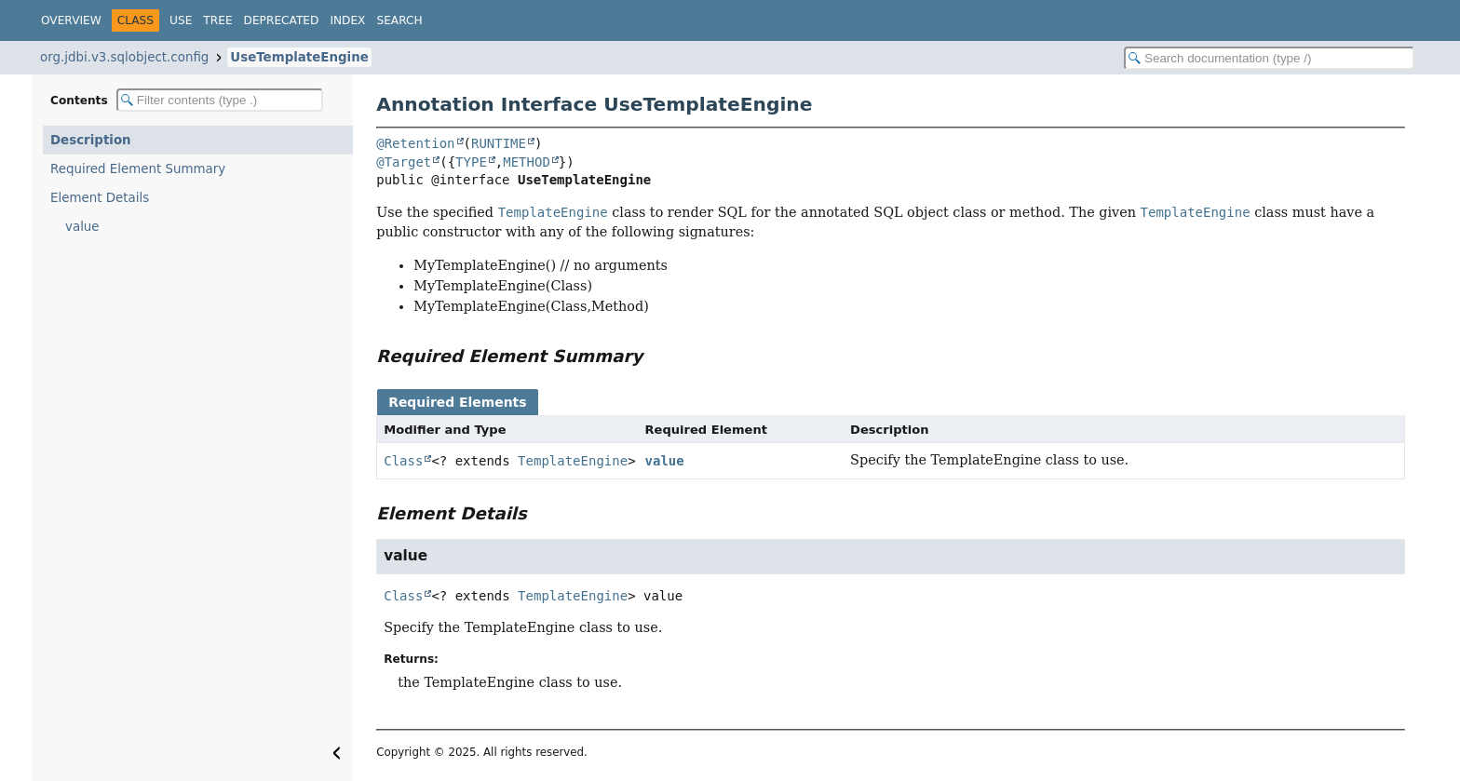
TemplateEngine (573, 460)
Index (347, 20)
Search (399, 20)
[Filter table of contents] (219, 100)
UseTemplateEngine (299, 57)
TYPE (471, 162)
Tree (217, 20)
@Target (403, 162)
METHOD (526, 162)
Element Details (99, 198)
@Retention (415, 143)
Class (403, 460)
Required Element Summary (137, 169)
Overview (71, 20)
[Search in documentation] (1269, 58)
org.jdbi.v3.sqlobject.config (124, 57)
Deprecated (281, 20)
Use (180, 20)
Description (90, 140)
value (82, 227)
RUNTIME (498, 143)
